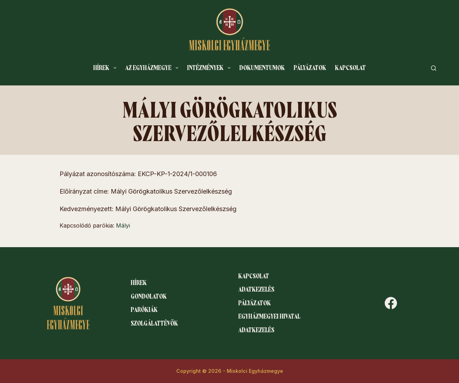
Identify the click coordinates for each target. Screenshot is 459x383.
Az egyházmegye (153, 68)
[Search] (433, 68)
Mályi (123, 225)
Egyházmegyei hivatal (269, 316)
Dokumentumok (262, 67)
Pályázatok (310, 67)
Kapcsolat (350, 67)
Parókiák (144, 309)
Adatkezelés (256, 289)
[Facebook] (391, 303)
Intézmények (210, 68)
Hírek (106, 68)
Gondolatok (149, 296)
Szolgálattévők (154, 323)
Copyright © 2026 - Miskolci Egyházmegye (229, 371)
